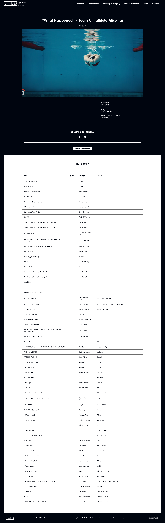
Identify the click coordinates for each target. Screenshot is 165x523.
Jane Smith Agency (103, 347)
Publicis (99, 487)
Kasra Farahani (84, 240)
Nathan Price (83, 461)
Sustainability (96, 518)
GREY (99, 466)
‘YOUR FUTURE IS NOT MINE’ (35, 502)
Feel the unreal (29, 252)
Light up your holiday (31, 257)
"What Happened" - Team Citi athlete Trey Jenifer (41, 227)
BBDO (99, 342)
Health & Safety (86, 518)
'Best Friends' (28, 373)
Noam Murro (83, 476)
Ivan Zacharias (84, 247)
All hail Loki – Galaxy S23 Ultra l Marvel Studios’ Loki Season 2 (42, 241)
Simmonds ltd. (102, 451)
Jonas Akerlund (84, 466)
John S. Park (83, 272)
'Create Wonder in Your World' (34, 393)
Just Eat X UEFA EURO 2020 (34, 292)
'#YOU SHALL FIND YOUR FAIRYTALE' (39, 399)
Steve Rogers (83, 456)
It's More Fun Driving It (32, 304)
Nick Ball (82, 362)
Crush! (26, 217)
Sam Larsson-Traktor (83, 299)
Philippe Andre (84, 415)
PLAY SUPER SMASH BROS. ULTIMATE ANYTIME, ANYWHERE (43, 331)
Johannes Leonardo (103, 502)
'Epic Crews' (28, 476)
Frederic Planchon (85, 320)
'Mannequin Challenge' (32, 461)
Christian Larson (84, 352)
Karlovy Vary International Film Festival (38, 247)
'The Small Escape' (30, 315)
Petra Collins (83, 252)
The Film (27, 282)
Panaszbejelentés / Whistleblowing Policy (115, 518)
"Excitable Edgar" (30, 310)
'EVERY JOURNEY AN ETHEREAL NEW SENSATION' (44, 347)
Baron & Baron (102, 436)
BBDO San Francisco (104, 298)
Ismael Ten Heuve (85, 441)
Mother (99, 373)
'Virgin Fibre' (28, 446)
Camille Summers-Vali (85, 234)
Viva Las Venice (29, 207)
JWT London (101, 399)
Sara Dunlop (83, 393)
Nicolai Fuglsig (84, 262)
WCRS (99, 415)
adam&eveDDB (102, 310)
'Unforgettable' (29, 466)
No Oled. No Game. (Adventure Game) (37, 272)
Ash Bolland (83, 331)
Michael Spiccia (84, 420)
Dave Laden (83, 325)
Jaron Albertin (84, 192)
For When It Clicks (30, 197)
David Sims (83, 347)
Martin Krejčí (83, 304)
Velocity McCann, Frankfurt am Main (110, 304)
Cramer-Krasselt (102, 497)
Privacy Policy (77, 518)
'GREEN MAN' (29, 415)
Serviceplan (101, 378)
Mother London (102, 476)
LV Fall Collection (30, 267)
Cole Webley (83, 222)
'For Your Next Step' (31, 471)
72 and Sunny (101, 410)
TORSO (81, 182)
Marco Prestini (84, 207)
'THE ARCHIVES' (30, 420)
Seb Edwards (83, 425)
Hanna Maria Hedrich (83, 399)
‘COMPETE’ (28, 497)
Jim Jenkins (83, 202)
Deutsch (99, 357)
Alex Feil (81, 315)
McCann (100, 352)
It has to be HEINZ (30, 233)
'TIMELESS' (28, 425)
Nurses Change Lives (31, 342)
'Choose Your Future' (31, 320)
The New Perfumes (30, 182)
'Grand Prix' (28, 441)
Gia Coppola (83, 410)
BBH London (101, 446)
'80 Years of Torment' (31, 456)
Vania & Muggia (84, 217)
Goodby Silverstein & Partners (107, 482)
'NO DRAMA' (29, 405)
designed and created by (154, 518)
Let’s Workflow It (30, 298)
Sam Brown (83, 446)
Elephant (100, 362)
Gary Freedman (84, 405)
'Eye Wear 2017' (29, 451)
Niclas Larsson (84, 212)
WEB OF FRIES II (30, 357)
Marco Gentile (83, 388)
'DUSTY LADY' (29, 367)
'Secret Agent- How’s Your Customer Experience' (41, 482)
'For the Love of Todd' (31, 325)
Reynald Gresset (84, 487)
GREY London (102, 431)
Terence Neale (83, 502)
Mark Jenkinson (84, 497)
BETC (99, 425)
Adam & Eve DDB (103, 471)
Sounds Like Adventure (32, 192)
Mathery (81, 257)
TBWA (99, 441)
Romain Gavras (84, 337)
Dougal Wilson (84, 310)
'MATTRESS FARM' (31, 362)
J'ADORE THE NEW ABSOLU (35, 337)
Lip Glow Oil (28, 187)
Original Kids (83, 267)
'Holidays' (27, 383)
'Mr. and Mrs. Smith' (31, 487)
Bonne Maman (29, 378)
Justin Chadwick (84, 373)
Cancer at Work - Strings (32, 212)
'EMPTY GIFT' (29, 388)
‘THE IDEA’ (28, 492)
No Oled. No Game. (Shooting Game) (37, 277)
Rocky (26, 262)
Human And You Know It (33, 202)
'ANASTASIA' (29, 431)
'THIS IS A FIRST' (30, 352)
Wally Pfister (83, 357)
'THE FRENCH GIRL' (32, 410)
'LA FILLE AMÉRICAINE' (33, 436)
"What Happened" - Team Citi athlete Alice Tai (40, 222)
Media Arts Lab (102, 420)
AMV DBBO (101, 405)
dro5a (99, 456)
